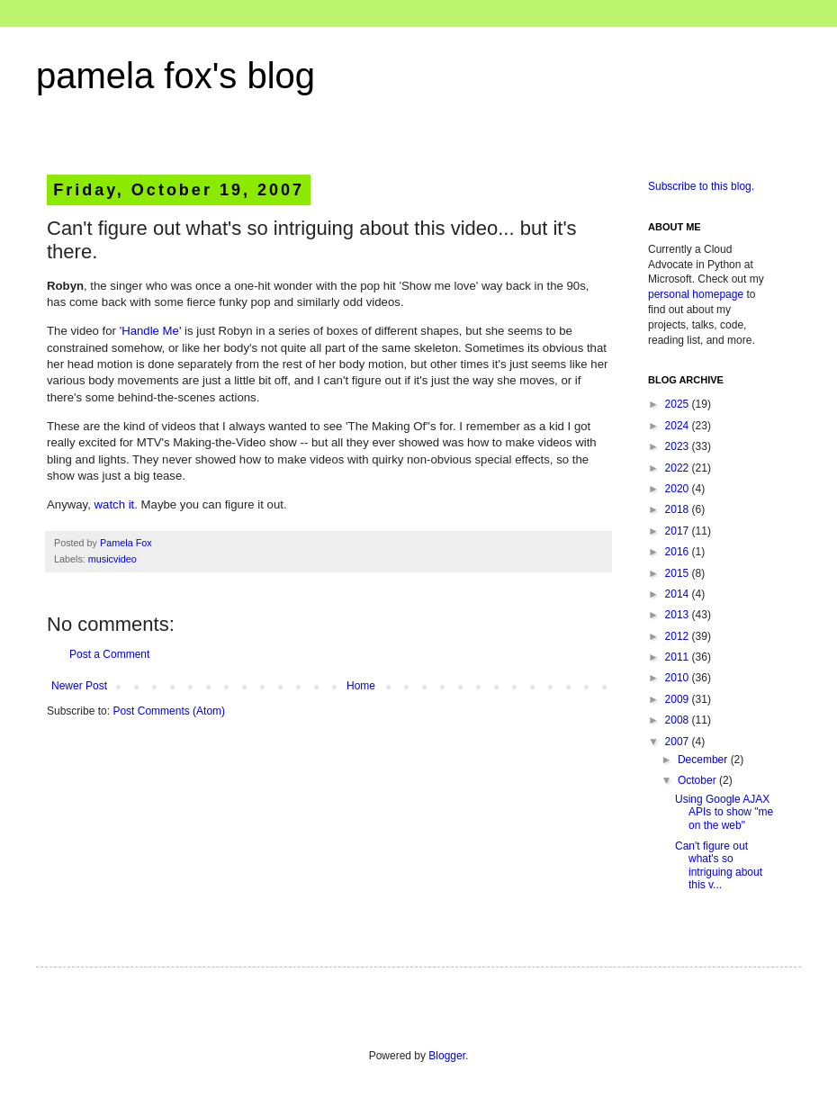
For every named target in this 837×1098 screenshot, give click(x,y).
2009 (678, 699)
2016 (678, 551)
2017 (678, 531)
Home (360, 686)
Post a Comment (109, 654)
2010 (678, 677)
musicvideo (112, 559)
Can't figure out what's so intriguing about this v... (718, 865)
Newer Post (79, 686)
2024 (678, 425)
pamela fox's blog (175, 75)
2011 (678, 657)
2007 (678, 741)
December (704, 759)
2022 (678, 468)
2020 (678, 488)
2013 (678, 614)
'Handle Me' (151, 331)
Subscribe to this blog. (701, 186)
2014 (678, 594)
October (698, 780)
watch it (114, 504)
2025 (678, 404)
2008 (678, 720)
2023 (678, 446)
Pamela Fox (126, 542)
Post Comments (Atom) (168, 711)
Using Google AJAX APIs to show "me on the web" (724, 812)
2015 (678, 573)
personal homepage (695, 294)
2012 (678, 636)
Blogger (446, 1055)
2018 (678, 509)
